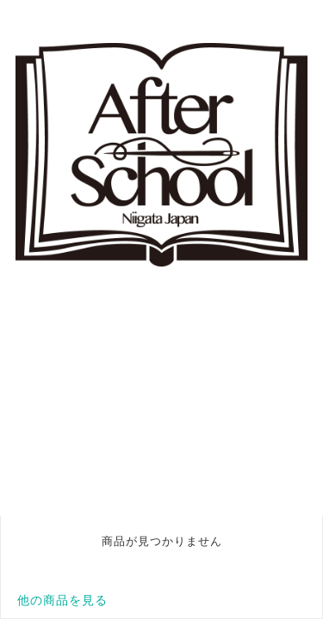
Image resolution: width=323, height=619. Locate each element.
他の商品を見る (62, 600)
